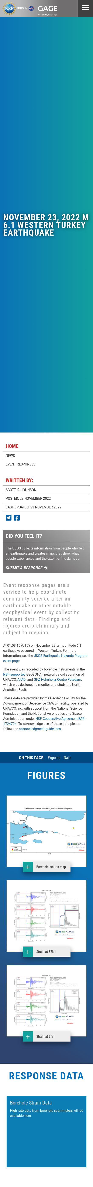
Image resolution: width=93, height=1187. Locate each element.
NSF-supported (14, 674)
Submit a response (27, 567)
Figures (54, 757)
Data (68, 757)
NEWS (10, 455)
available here (20, 1115)
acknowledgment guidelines (40, 728)
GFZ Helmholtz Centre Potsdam (57, 679)
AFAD (21, 679)
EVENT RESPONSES (20, 464)
